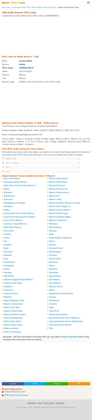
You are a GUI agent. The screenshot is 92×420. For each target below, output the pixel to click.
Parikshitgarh (55, 252)
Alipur (7, 189)
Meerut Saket (55, 199)
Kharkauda (9, 266)
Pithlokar (53, 269)
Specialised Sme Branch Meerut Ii (64, 318)
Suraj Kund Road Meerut (60, 325)
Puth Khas (53, 273)
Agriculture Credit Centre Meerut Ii (20, 185)
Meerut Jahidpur (11, 328)
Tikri (51, 328)
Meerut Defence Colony (15, 314)
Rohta (52, 290)
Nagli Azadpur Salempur (60, 238)
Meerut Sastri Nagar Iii (59, 206)
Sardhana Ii (54, 300)
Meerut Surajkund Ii (58, 220)
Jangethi (8, 245)
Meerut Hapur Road (13, 325)
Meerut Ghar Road (12, 321)
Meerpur (8, 297)
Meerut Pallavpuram (58, 189)
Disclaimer (32, 403)
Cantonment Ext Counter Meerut (19, 213)
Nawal (52, 241)
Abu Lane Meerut (12, 178)
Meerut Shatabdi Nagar (60, 217)
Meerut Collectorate (13, 311)
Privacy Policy (48, 403)
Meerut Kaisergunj (12, 332)
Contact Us (60, 403)
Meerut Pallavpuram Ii (59, 192)
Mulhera (53, 231)
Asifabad (8, 192)
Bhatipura (8, 206)
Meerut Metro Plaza (58, 182)
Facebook (12, 384)
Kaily (6, 248)
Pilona (52, 266)
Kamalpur (8, 252)
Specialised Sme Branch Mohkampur (66, 321)
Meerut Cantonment (13, 304)
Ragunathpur (55, 276)
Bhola (6, 210)
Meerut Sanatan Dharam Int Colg (64, 203)
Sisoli (51, 307)
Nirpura (52, 245)
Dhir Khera (9, 231)
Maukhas (8, 286)
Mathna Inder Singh (13, 283)
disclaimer (73, 337)
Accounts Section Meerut (15, 182)
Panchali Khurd (56, 248)
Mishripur (53, 224)
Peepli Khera (55, 259)
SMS (79, 384)
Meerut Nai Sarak (57, 185)
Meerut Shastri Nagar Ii (60, 210)
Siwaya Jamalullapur (58, 314)
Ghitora (7, 234)
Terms (39, 403)
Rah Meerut (54, 280)
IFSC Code (6, 7)
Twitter (34, 384)
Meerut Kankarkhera (58, 178)
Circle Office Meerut (13, 220)
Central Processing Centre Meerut (19, 217)
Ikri (5, 241)
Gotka (7, 238)
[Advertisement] (46, 36)
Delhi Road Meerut (12, 227)
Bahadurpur (9, 196)
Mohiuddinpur (55, 227)
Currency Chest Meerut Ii (15, 224)
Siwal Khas (54, 311)
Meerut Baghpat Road (14, 300)
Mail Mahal (9, 276)
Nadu (51, 234)
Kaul (6, 259)
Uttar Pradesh (37, 7)
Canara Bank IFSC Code (21, 7)
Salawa (52, 297)
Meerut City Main (12, 307)
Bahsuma (8, 199)
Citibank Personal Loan (14, 392)
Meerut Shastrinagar (58, 213)
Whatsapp (57, 384)
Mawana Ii (9, 290)
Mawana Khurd (11, 293)
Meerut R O (54, 196)
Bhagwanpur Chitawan (14, 203)
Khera (7, 269)
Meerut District (50, 7)
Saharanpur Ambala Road (61, 293)
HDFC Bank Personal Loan (16, 395)
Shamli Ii (53, 304)
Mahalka (8, 273)
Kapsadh (8, 255)
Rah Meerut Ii (55, 283)
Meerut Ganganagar (13, 318)
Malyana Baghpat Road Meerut (18, 280)
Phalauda (53, 262)
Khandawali (9, 262)
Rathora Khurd (55, 286)
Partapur (53, 255)
